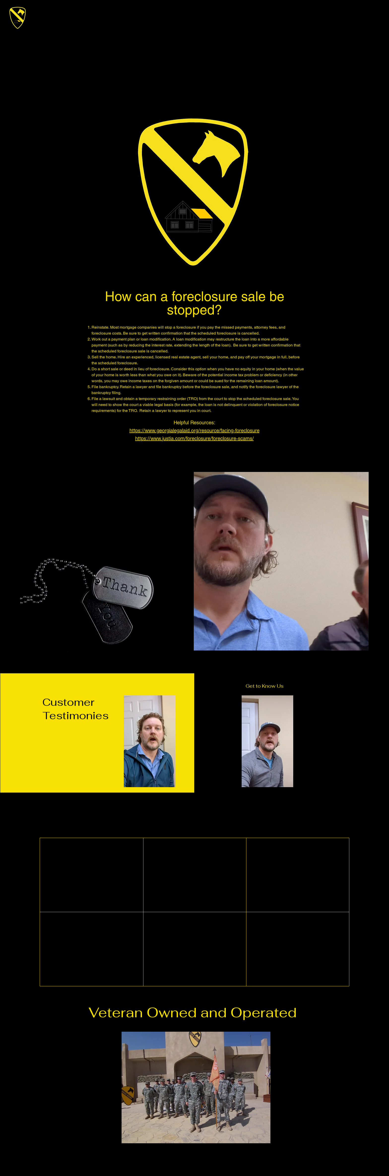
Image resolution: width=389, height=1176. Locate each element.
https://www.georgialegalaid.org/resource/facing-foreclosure (194, 430)
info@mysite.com (211, 1028)
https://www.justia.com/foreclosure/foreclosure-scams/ (194, 438)
